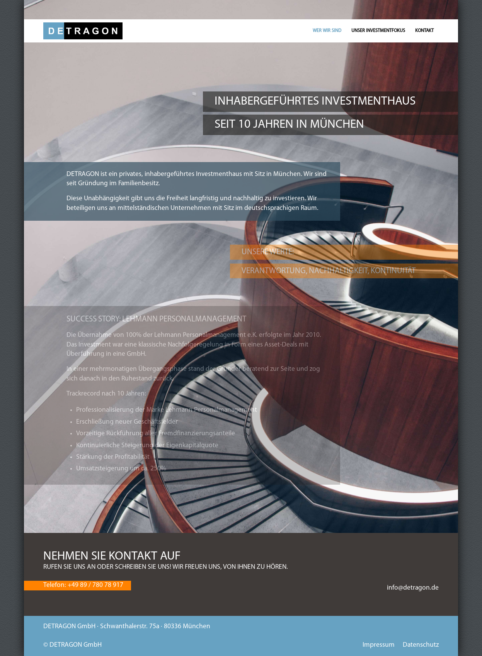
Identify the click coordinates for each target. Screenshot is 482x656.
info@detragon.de (413, 588)
